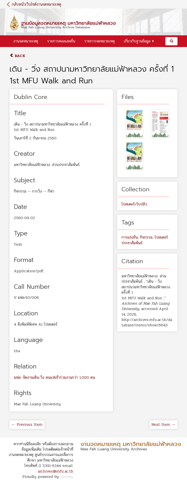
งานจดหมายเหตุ (25, 41)
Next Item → (163, 424)
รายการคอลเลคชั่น (61, 41)
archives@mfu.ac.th (55, 471)
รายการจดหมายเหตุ (99, 41)
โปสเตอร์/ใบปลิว (134, 204)
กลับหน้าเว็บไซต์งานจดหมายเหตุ (36, 4)
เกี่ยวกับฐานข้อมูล (137, 41)
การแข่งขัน (130, 237)
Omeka (66, 476)
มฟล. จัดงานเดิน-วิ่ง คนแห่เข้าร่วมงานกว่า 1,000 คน (54, 377)
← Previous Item (27, 424)
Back (17, 55)
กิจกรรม (146, 237)
